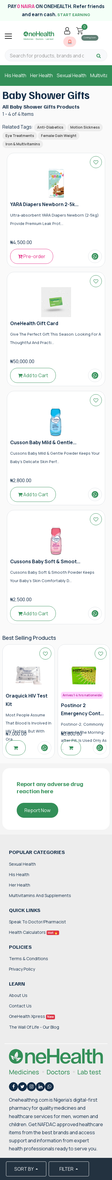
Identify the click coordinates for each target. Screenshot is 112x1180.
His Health (15, 75)
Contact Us (20, 1006)
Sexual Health (71, 75)
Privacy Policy (22, 969)
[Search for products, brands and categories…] (47, 56)
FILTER (66, 1169)
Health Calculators (34, 932)
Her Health (41, 75)
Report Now (37, 810)
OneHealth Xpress (32, 1016)
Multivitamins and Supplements (40, 895)
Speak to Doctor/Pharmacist (37, 922)
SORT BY (24, 1169)
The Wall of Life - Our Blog (34, 1027)
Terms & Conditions (28, 958)
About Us (18, 995)
